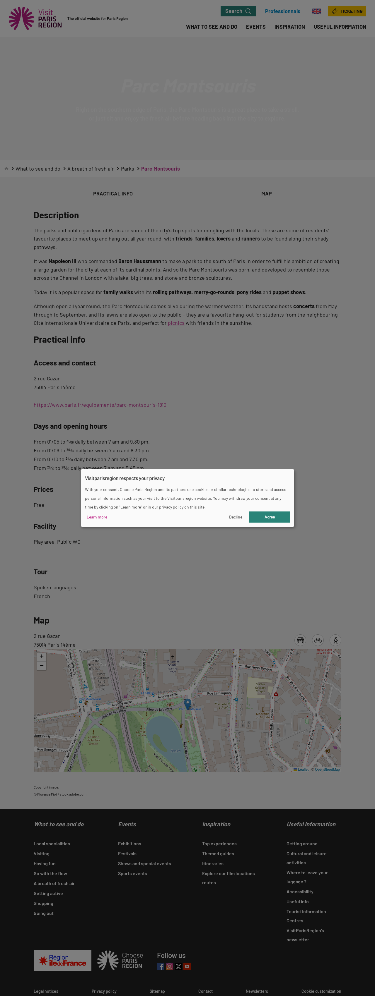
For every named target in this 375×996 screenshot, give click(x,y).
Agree (270, 516)
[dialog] (187, 498)
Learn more (97, 516)
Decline (235, 516)
